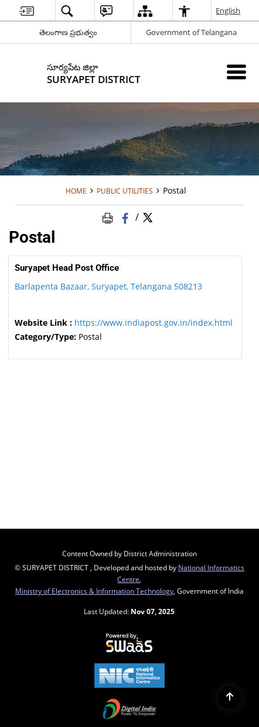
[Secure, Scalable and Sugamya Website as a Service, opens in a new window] (129, 643)
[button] (67, 11)
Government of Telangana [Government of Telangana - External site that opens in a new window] (191, 32)
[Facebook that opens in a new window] (126, 217)
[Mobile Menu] (236, 71)
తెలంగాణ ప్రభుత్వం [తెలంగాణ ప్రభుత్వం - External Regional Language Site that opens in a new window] (68, 32)
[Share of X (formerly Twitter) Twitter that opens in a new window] (147, 217)
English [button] (228, 10)
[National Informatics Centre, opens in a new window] (129, 676)
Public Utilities (125, 190)
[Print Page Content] (109, 217)
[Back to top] (229, 697)
